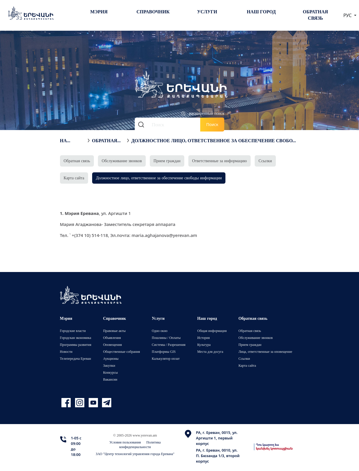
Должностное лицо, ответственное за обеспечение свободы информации (213, 140)
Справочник (153, 11)
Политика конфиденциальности (140, 444)
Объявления (112, 337)
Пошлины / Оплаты (166, 337)
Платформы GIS (164, 351)
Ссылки (265, 160)
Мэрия (99, 11)
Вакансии (110, 379)
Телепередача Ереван (75, 358)
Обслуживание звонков (122, 160)
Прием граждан (167, 160)
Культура (204, 344)
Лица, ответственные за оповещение (265, 351)
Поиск (212, 124)
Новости (66, 351)
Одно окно (159, 330)
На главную (72, 140)
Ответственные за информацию (219, 160)
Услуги (207, 11)
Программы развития (76, 344)
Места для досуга (210, 351)
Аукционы (111, 358)
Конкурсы (110, 372)
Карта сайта (74, 177)
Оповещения (112, 344)
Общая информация (212, 330)
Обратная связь (315, 14)
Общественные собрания (121, 351)
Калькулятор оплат (166, 358)
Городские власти (73, 330)
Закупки (109, 365)
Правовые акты (114, 330)
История (203, 337)
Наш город (261, 11)
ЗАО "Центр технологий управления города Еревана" (135, 453)
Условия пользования (125, 442)
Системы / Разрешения (168, 344)
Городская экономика (75, 337)
